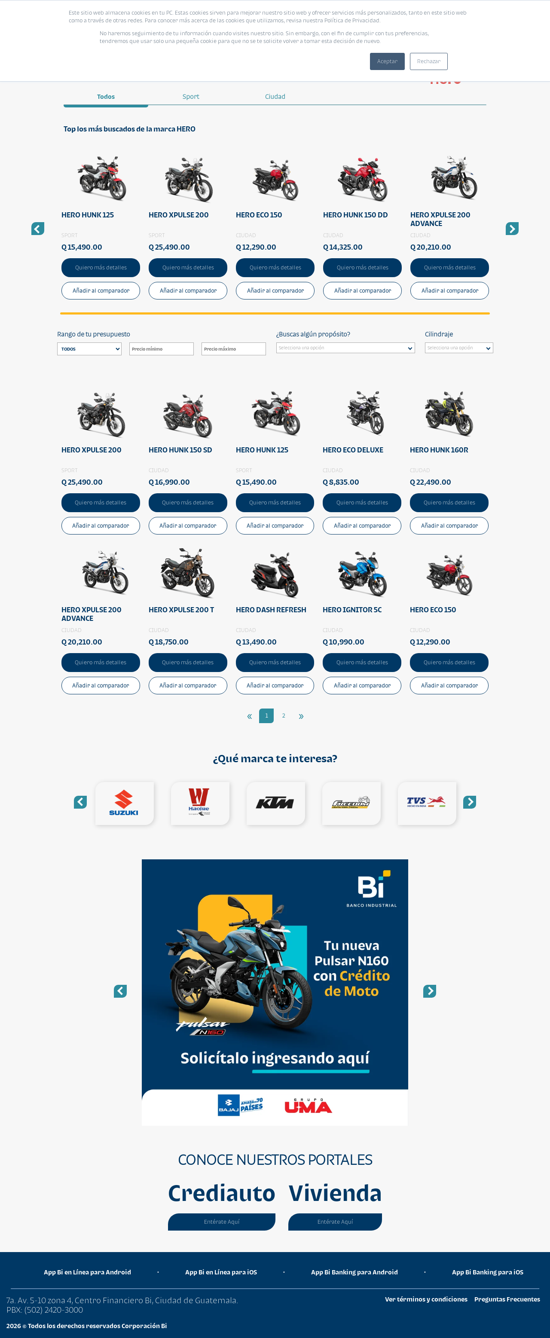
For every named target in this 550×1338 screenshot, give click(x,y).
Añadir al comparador (101, 290)
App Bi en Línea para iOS (221, 1272)
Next (469, 802)
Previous (80, 802)
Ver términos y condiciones (426, 1299)
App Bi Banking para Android (354, 1272)
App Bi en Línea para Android (87, 1272)
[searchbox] (348, 349)
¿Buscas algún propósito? (313, 334)
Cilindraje (439, 334)
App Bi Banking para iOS (487, 1272)
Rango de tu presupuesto (93, 334)
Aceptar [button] (387, 61)
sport (191, 96)
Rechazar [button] (428, 61)
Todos (106, 96)
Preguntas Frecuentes (507, 1299)
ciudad (275, 96)
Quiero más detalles (101, 267)
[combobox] (345, 347)
